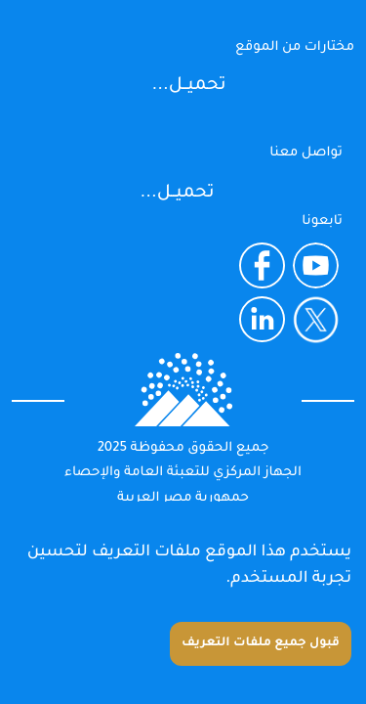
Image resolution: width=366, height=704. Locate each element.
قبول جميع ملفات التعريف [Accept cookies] (261, 643)
